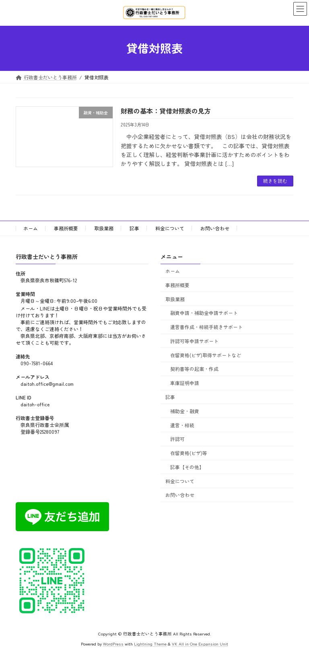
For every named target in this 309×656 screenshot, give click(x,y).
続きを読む (275, 180)
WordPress (113, 644)
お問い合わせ (214, 228)
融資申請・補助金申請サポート (204, 312)
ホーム (30, 228)
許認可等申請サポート (194, 340)
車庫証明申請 (184, 382)
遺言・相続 (182, 424)
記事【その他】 (187, 467)
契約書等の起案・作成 (194, 368)
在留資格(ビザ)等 (188, 452)
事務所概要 (66, 228)
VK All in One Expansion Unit (200, 644)
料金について (169, 228)
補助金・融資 (184, 411)
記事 (134, 228)
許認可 (177, 438)
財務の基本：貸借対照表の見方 (166, 111)
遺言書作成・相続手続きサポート (206, 326)
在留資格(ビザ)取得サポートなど (205, 354)
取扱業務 (103, 228)
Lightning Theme (150, 644)
